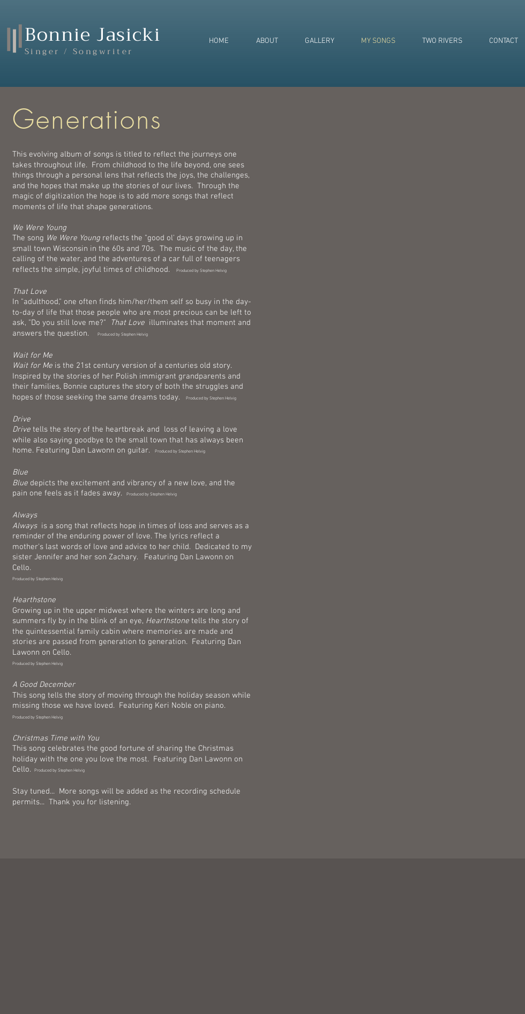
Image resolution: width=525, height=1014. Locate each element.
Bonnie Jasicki (93, 34)
